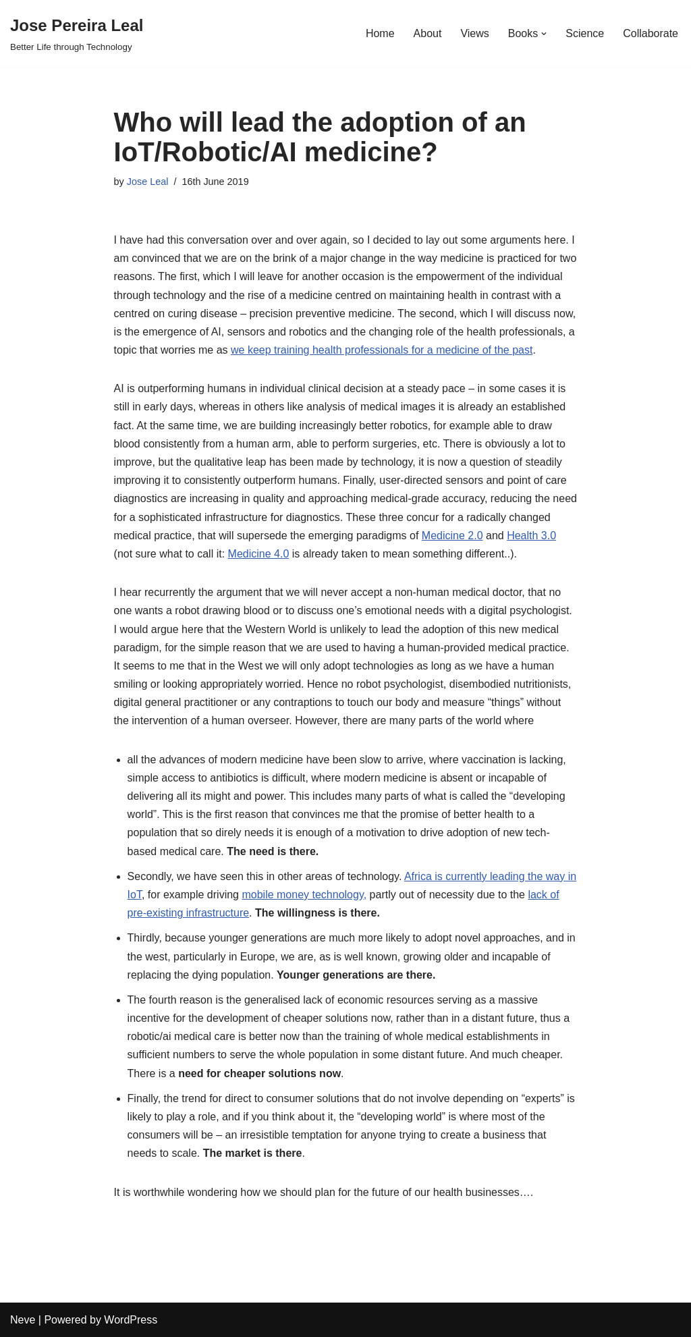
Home (380, 33)
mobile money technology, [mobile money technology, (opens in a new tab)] (304, 894)
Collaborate (650, 33)
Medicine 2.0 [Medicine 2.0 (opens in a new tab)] (452, 535)
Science (584, 33)
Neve (22, 1320)
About (428, 33)
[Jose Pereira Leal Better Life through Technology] (76, 33)
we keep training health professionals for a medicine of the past (381, 350)
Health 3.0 (531, 535)
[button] (544, 33)
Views (474, 33)
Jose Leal (148, 181)
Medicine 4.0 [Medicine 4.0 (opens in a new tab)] (258, 554)
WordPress (130, 1320)
